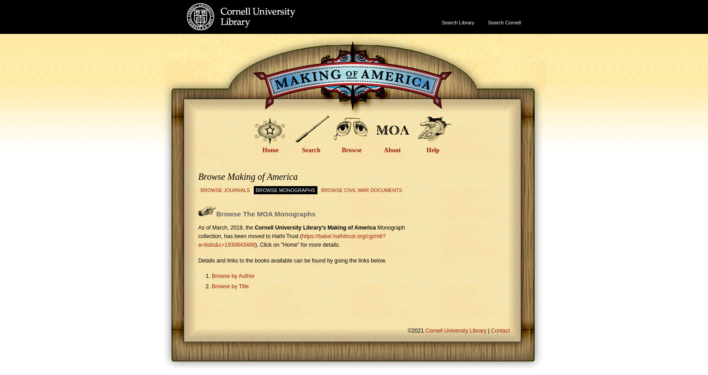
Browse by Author (233, 276)
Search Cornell (504, 22)
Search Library (458, 22)
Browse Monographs (285, 190)
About (392, 150)
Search (311, 150)
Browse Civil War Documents (361, 190)
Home (270, 150)
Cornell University (259, 8)
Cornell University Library (259, 25)
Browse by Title (230, 286)
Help (433, 150)
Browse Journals (225, 190)
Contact (500, 331)
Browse (352, 150)
